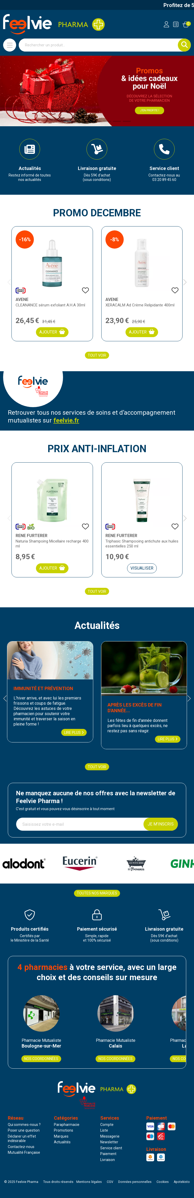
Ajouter (52, 332)
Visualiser (141, 568)
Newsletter (109, 1142)
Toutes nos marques (97, 893)
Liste (104, 1130)
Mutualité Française (24, 1152)
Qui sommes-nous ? (24, 1125)
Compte (107, 1125)
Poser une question (24, 1130)
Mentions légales (89, 1182)
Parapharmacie (66, 1125)
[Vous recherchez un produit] (98, 45)
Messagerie (110, 1136)
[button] (67, 121)
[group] (29, 160)
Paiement (108, 1154)
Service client (111, 1148)
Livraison (107, 1160)
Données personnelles (135, 1182)
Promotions (63, 1130)
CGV (110, 1182)
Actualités (62, 1142)
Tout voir (97, 355)
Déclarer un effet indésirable (22, 1138)
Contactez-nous (21, 1147)
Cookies (163, 1182)
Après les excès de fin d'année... (135, 708)
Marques (61, 1136)
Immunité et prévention (43, 688)
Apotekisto (182, 1182)
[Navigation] (9, 45)
